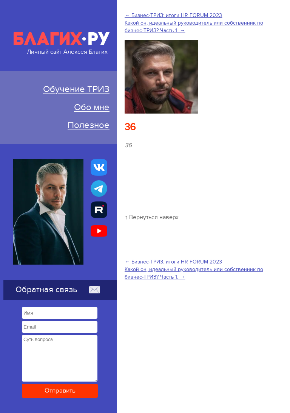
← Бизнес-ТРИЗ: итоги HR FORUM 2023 (173, 15)
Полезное (89, 125)
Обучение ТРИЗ (76, 89)
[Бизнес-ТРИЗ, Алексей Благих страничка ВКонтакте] (99, 167)
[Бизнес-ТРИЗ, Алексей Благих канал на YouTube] (99, 231)
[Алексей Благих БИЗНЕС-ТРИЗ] (99, 209)
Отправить (60, 390)
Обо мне (92, 107)
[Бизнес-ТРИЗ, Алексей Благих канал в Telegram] (99, 188)
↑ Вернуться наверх (152, 217)
